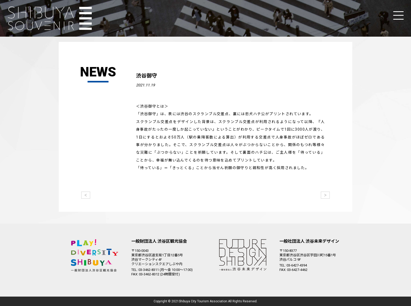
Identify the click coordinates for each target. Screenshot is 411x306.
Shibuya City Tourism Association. (203, 301)
